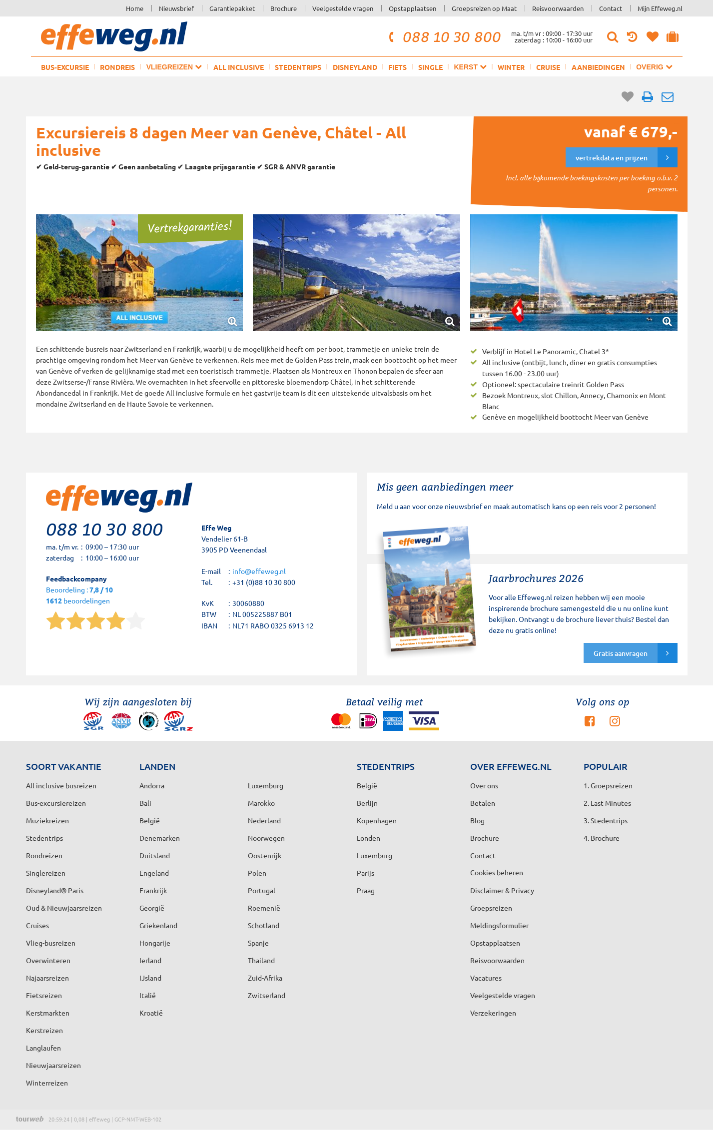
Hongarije (154, 942)
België (149, 820)
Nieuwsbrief (176, 8)
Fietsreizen (44, 995)
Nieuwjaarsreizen (53, 1065)
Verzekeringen (493, 1012)
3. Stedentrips (606, 820)
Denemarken (159, 837)
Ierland (150, 960)
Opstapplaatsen (412, 8)
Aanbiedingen (598, 66)
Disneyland (355, 66)
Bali (145, 802)
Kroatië (151, 1012)
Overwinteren (48, 960)
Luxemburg (374, 855)
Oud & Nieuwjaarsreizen (64, 907)
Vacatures (486, 977)
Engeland (154, 872)
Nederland (264, 820)
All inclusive (238, 66)
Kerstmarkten (47, 1012)
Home (134, 8)
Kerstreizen (44, 1030)
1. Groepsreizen (608, 785)
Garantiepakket (232, 8)
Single (430, 66)
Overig (654, 66)
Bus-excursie (65, 66)
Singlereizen (45, 872)
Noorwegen (266, 837)
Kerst (470, 66)
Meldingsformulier (499, 925)
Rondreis (117, 66)
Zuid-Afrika (265, 977)
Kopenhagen (377, 820)
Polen (257, 872)
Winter (511, 66)
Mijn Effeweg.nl (660, 8)
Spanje (258, 942)
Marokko (261, 802)
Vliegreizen (174, 66)
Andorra (151, 785)
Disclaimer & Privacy (502, 890)
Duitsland (154, 855)
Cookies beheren (496, 872)
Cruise (548, 66)
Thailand (261, 960)
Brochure (283, 8)
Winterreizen (47, 1082)
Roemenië (264, 907)
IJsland (150, 977)
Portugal (261, 890)
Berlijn (367, 802)
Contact (610, 8)
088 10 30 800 (443, 36)
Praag (366, 890)
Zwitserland (266, 995)
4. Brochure (602, 837)
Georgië (151, 907)
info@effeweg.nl (259, 570)
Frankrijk (153, 890)
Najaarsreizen (47, 977)
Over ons (484, 785)
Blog (477, 820)
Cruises (37, 925)
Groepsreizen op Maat (484, 8)
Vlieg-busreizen (50, 942)
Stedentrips (298, 66)
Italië (147, 995)
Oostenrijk (264, 855)
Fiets (397, 66)
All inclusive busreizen (61, 785)
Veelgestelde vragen (342, 8)
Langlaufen (43, 1047)
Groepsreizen (491, 907)
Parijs (365, 872)
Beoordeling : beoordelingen (79, 595)
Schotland (263, 925)
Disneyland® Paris (54, 890)
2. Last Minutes (607, 802)
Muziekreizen (47, 820)
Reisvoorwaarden (558, 8)
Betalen (482, 802)
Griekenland (158, 925)
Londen (368, 837)
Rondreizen (44, 855)
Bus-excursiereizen (56, 802)
